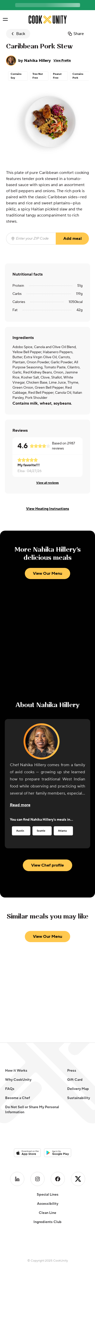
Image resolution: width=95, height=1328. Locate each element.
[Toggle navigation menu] (5, 19)
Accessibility (47, 1194)
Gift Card (75, 1080)
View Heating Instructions (47, 509)
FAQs (9, 1089)
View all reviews (47, 483)
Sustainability (78, 1098)
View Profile (62, 60)
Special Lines (48, 1184)
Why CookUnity (18, 1080)
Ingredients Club (47, 1212)
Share (75, 33)
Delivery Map (78, 1089)
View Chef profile (47, 865)
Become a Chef (17, 1098)
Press (71, 1070)
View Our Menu (47, 573)
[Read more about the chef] (20, 805)
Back (17, 33)
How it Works (16, 1070)
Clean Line (47, 1203)
